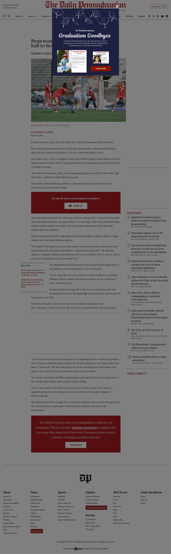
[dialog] (85, 277)
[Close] (117, 6)
